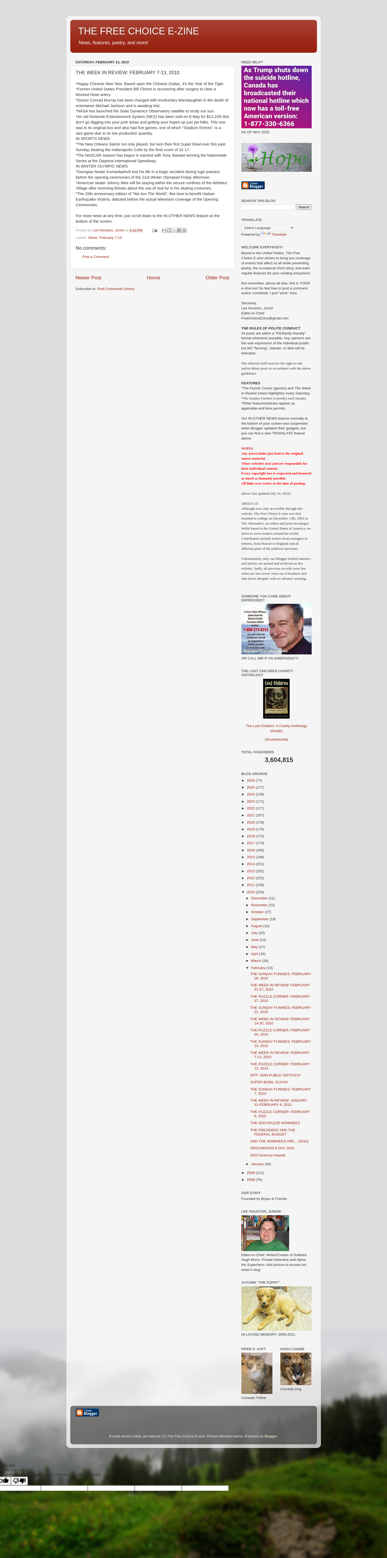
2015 (251, 857)
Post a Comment (95, 257)
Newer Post (89, 277)
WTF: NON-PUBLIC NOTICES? (275, 1075)
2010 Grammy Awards (267, 1155)
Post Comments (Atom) (115, 289)
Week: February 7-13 (105, 238)
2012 (251, 878)
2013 (251, 871)
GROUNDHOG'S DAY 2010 (272, 1148)
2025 (251, 787)
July (255, 933)
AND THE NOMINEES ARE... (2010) (279, 1141)
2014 (251, 864)
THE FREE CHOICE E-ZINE (138, 31)
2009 (251, 1173)
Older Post (217, 277)
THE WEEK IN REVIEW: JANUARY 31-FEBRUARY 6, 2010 (278, 1102)
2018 (251, 836)
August (257, 926)
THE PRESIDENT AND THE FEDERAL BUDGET (272, 1132)
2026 (251, 780)
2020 (251, 822)
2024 (251, 794)
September (260, 919)
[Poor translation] (19, 1481)
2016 (251, 850)
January (258, 1164)
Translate (274, 234)
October (258, 912)
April (255, 954)
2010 (251, 892)
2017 (251, 843)
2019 (251, 829)
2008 (251, 1180)
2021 (251, 815)
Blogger (271, 1436)
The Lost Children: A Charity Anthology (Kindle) (276, 724)
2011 (251, 885)
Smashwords (276, 739)
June (255, 940)
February (259, 968)
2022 (251, 808)
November (260, 905)
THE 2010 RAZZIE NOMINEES (275, 1123)
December (260, 898)
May (255, 947)
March (256, 961)
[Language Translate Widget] (267, 228)
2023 (251, 801)
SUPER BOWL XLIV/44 (269, 1082)
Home (153, 277)
